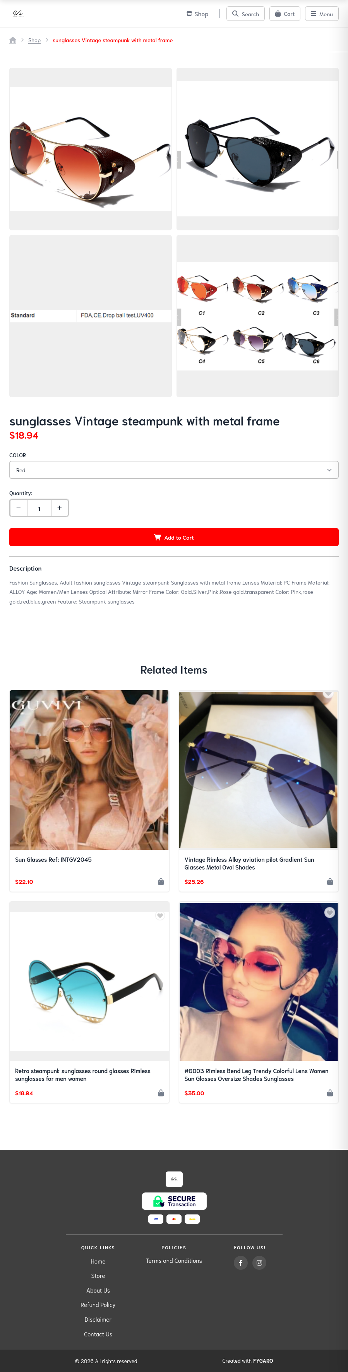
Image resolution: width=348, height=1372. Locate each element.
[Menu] (322, 13)
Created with (247, 1361)
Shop (34, 39)
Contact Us (98, 1334)
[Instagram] (259, 1263)
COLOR (17, 454)
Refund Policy (98, 1304)
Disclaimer (97, 1319)
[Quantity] (39, 508)
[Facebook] (241, 1263)
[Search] (245, 13)
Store (98, 1275)
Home (98, 1261)
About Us (98, 1290)
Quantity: (20, 492)
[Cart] (284, 13)
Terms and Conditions (174, 1260)
